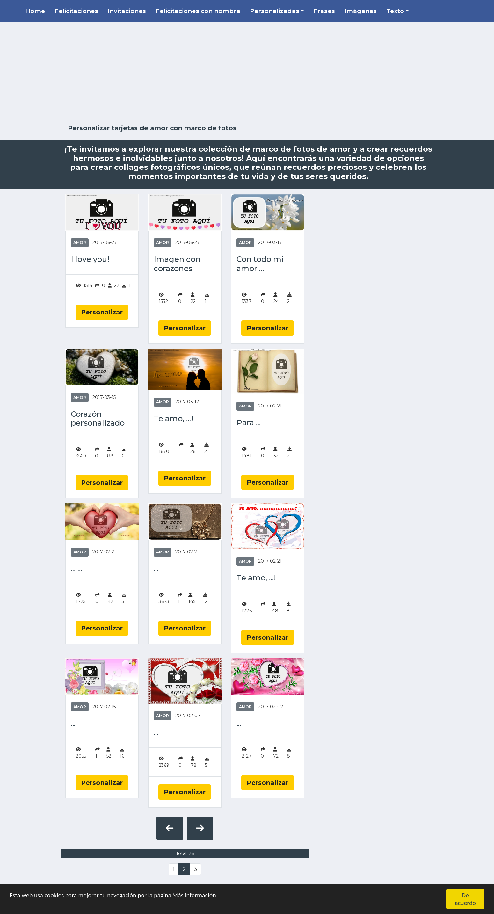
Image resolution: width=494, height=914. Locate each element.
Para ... (248, 422)
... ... (76, 568)
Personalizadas (274, 11)
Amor (79, 242)
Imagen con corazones (177, 264)
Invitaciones (127, 11)
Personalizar (102, 312)
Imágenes (361, 11)
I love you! (90, 259)
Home (35, 11)
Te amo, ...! (173, 418)
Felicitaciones (76, 11)
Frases (324, 11)
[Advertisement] (247, 73)
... (156, 568)
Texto (395, 11)
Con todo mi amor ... (260, 264)
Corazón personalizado (98, 419)
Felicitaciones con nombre (198, 11)
